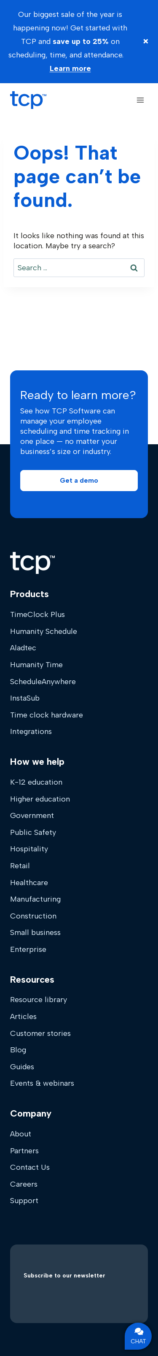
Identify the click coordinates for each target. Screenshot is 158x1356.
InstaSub (25, 698)
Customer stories (40, 1033)
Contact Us (30, 1167)
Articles (23, 1016)
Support (24, 1200)
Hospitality (29, 848)
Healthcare (29, 882)
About (20, 1134)
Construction (33, 916)
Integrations (31, 731)
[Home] (32, 563)
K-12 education (36, 782)
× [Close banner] (146, 41)
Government (32, 815)
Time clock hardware (46, 715)
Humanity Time (36, 664)
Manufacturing (35, 899)
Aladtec (23, 647)
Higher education (40, 799)
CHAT (138, 1336)
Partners (24, 1150)
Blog (18, 1049)
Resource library (38, 999)
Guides (22, 1066)
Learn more (70, 68)
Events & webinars (42, 1083)
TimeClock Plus (37, 614)
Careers (23, 1184)
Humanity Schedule (43, 631)
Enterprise (28, 949)
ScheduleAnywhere (43, 681)
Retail (20, 865)
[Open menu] (140, 99)
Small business (35, 932)
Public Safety (33, 832)
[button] (79, 480)
